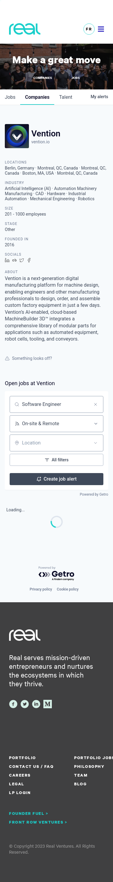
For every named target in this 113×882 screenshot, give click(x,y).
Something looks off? (28, 358)
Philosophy (89, 766)
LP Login (20, 792)
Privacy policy (41, 589)
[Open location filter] (95, 443)
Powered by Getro (94, 494)
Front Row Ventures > (38, 822)
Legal (16, 784)
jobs (10, 97)
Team (80, 775)
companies (37, 97)
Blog (80, 784)
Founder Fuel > (28, 813)
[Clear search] (95, 404)
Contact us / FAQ (31, 766)
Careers (20, 775)
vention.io (40, 141)
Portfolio (22, 757)
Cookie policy (68, 589)
